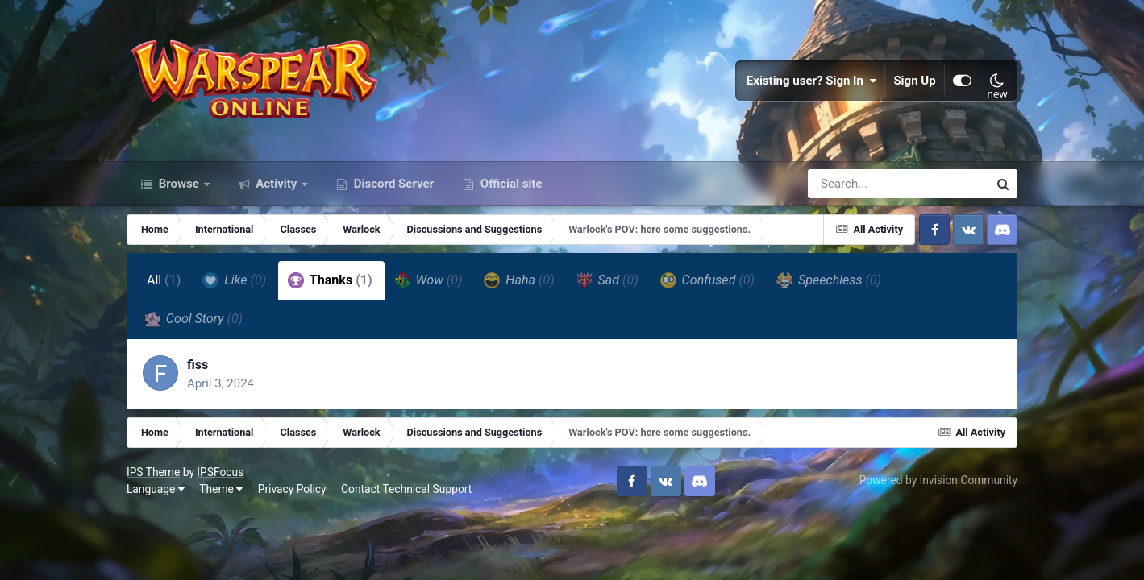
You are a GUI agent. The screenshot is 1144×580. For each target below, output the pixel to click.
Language (156, 489)
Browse (179, 183)
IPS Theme (153, 472)
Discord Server (392, 183)
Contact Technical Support (406, 489)
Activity (277, 183)
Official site (509, 183)
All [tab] (164, 280)
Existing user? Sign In (812, 80)
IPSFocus (220, 472)
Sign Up (915, 80)
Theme (221, 489)
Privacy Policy (292, 489)
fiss (197, 364)
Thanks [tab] (330, 280)
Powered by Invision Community (938, 480)
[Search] (852, 183)
